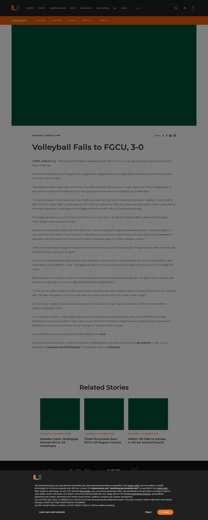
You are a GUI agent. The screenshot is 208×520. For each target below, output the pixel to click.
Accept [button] (165, 512)
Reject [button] (148, 512)
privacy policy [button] (133, 485)
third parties (85, 491)
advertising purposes (141, 494)
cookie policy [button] (162, 488)
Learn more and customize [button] (52, 512)
